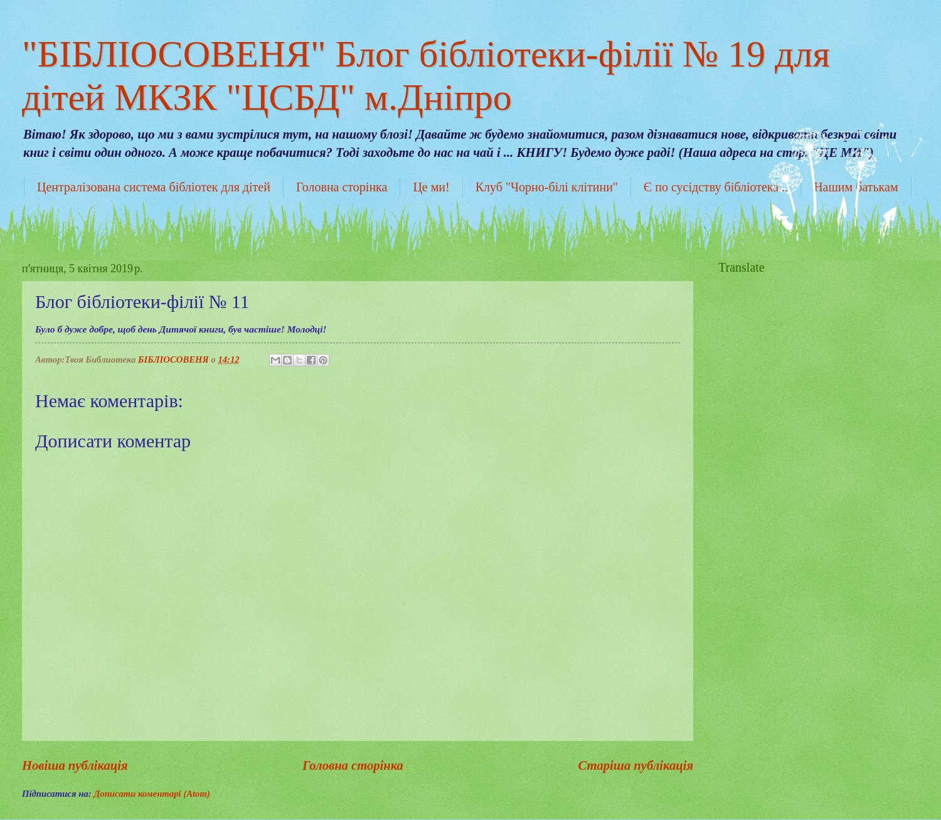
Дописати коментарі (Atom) (151, 794)
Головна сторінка (341, 187)
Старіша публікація (635, 765)
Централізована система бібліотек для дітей (153, 187)
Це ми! (431, 187)
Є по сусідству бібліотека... (716, 187)
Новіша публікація (75, 765)
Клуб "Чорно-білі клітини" (547, 187)
